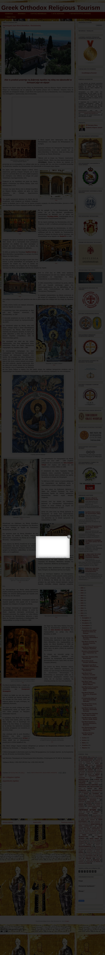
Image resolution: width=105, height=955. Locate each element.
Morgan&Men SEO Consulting (49, 557)
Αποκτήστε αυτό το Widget (61, 557)
